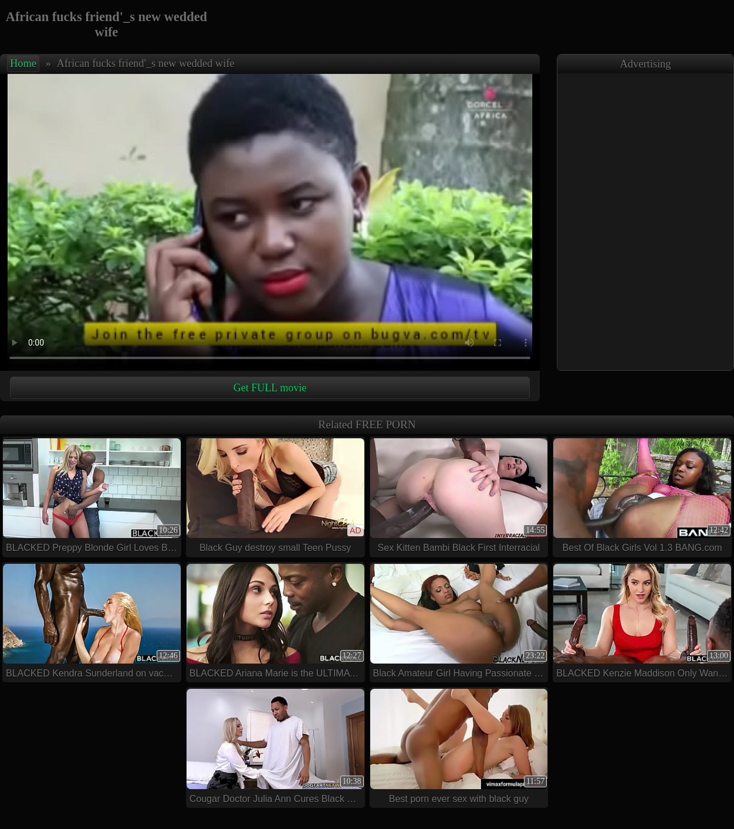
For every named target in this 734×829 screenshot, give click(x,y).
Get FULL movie (270, 388)
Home (23, 63)
